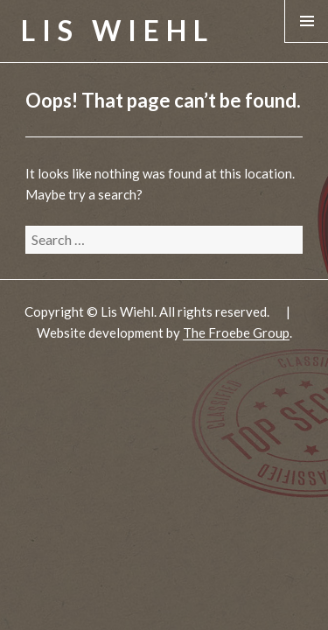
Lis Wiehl (117, 30)
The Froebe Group (236, 332)
